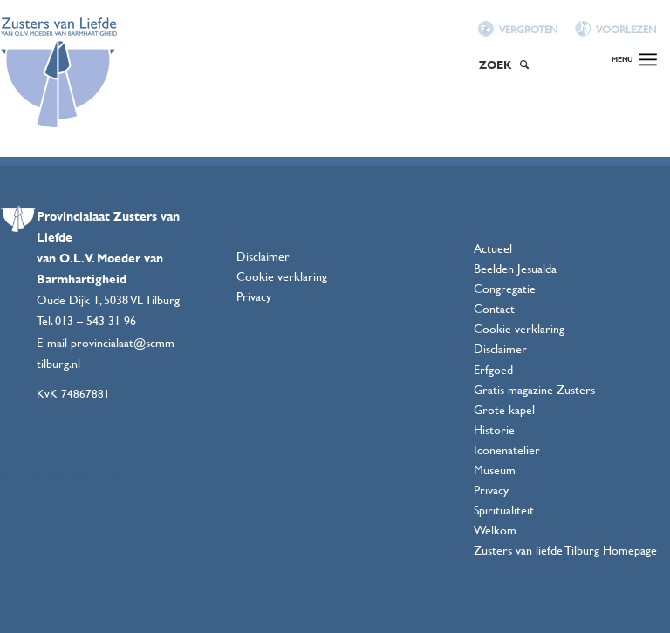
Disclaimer (263, 256)
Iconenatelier (507, 449)
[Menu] (634, 43)
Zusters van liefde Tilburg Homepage (565, 550)
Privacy (253, 296)
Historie (494, 429)
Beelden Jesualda (515, 268)
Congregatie (505, 288)
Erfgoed (493, 369)
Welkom (495, 530)
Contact (494, 308)
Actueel (493, 248)
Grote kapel (504, 409)
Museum (495, 469)
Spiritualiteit (504, 509)
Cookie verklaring (281, 276)
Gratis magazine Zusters (534, 389)
